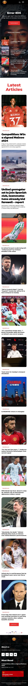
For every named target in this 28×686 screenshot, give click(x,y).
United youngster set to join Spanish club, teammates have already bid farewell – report (18, 52)
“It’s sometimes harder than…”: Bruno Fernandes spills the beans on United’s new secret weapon (12, 332)
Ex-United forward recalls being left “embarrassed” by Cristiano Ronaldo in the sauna (18, 62)
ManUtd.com (14, 38)
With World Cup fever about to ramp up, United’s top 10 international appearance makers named (14, 492)
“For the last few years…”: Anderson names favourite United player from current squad (14, 451)
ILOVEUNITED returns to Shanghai (12, 411)
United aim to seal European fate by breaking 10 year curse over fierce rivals (13, 575)
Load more (14, 624)
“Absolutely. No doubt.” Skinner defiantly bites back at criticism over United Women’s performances (13, 533)
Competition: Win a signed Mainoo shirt (18, 42)
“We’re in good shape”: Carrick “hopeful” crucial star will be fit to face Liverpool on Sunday (18, 72)
